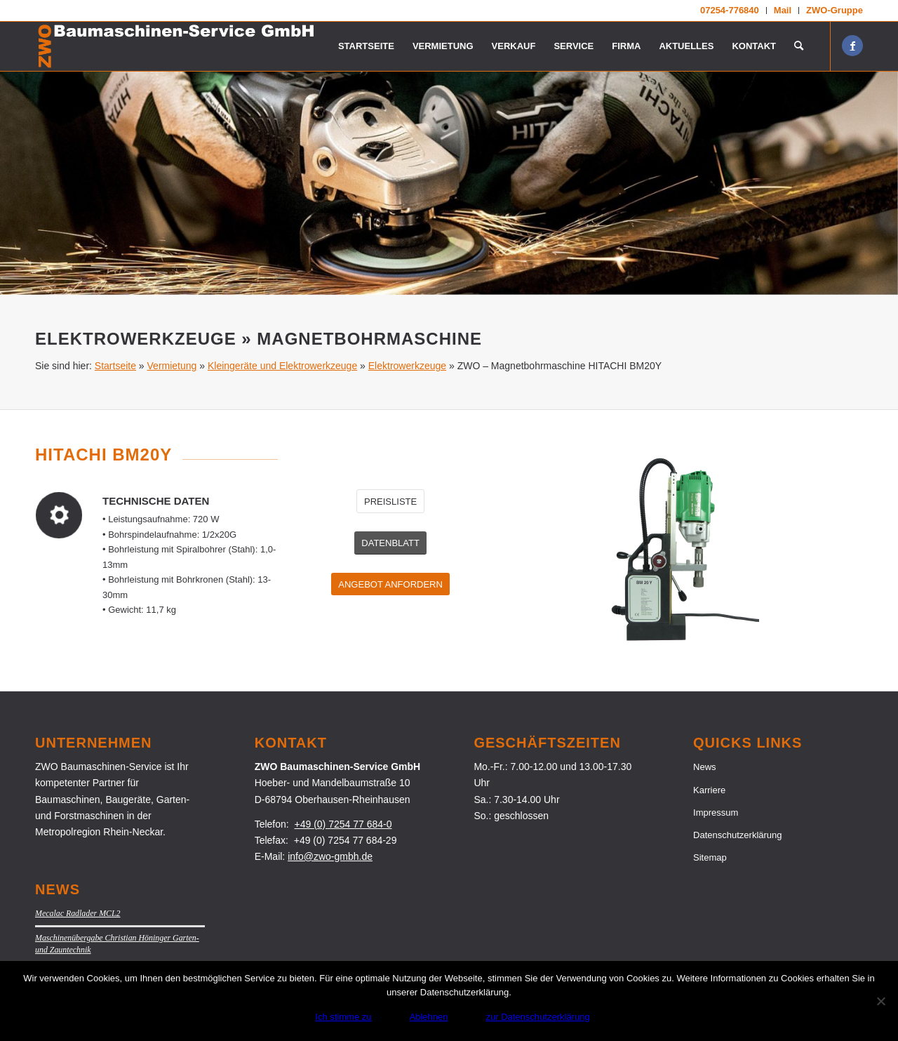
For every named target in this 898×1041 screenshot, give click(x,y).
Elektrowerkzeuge (407, 365)
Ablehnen (429, 1017)
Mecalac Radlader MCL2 (78, 913)
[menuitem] (730, 10)
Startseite (115, 365)
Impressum (715, 812)
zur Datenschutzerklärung (538, 1017)
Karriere (709, 790)
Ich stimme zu (343, 1017)
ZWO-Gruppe (834, 10)
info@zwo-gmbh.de (330, 856)
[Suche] (798, 46)
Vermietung (172, 365)
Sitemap (710, 857)
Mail (782, 10)
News (704, 767)
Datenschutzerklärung (737, 835)
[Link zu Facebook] (852, 45)
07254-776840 (729, 10)
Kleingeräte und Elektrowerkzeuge (282, 365)
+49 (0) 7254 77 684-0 (343, 824)
